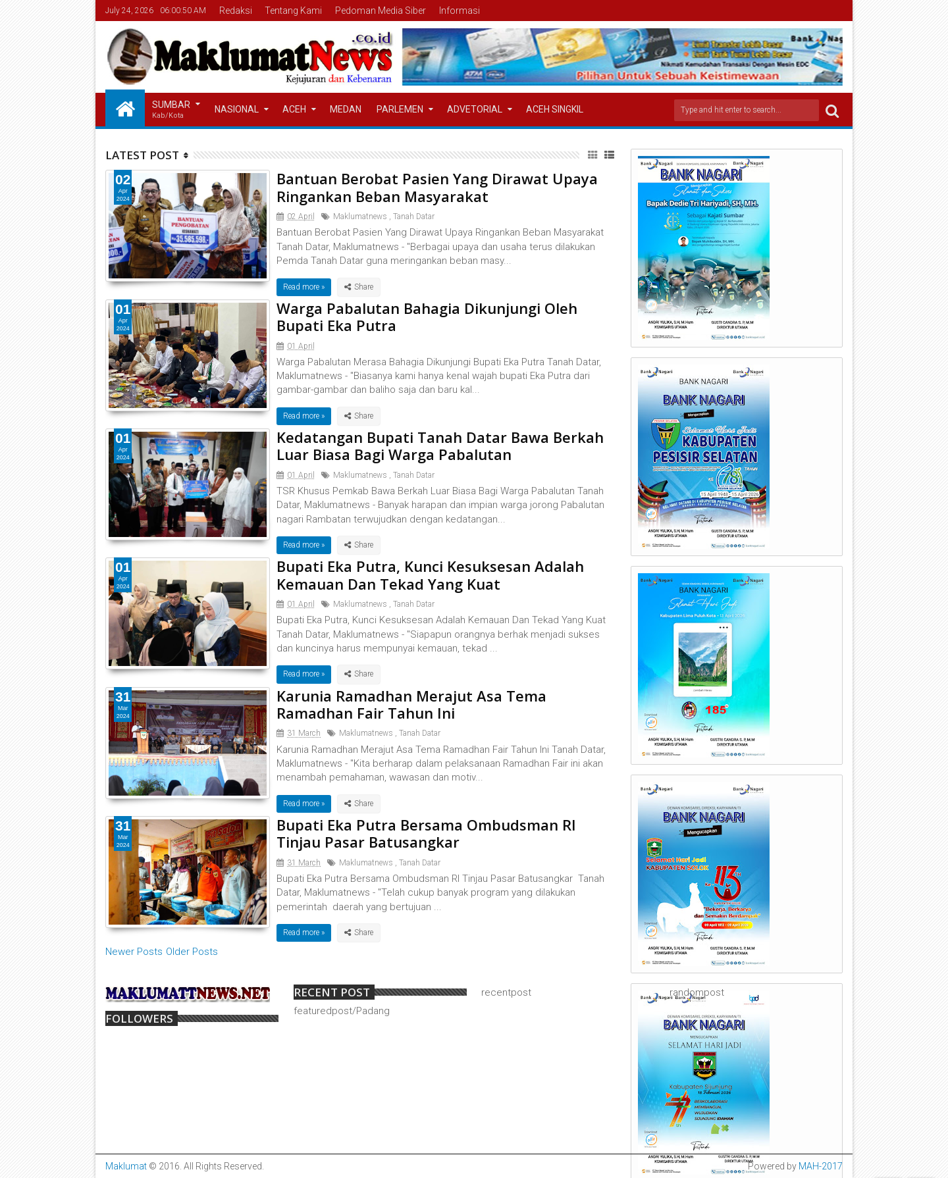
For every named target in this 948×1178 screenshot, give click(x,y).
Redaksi (235, 10)
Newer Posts (134, 952)
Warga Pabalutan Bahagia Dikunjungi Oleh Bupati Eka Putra (426, 316)
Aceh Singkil (554, 109)
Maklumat (126, 1166)
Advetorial (474, 109)
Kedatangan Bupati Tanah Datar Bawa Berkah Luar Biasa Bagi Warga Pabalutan (440, 445)
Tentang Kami (293, 10)
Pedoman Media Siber (380, 10)
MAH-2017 (821, 1166)
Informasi (459, 10)
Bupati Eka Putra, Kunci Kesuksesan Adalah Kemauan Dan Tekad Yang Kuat (430, 574)
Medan (345, 109)
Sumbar (171, 110)
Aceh (294, 109)
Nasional (237, 109)
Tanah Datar (413, 216)
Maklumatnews (360, 216)
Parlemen (400, 109)
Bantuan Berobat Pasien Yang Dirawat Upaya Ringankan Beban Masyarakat (437, 186)
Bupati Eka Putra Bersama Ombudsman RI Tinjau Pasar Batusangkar (426, 833)
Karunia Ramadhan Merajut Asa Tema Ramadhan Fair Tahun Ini (411, 704)
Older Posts (192, 952)
